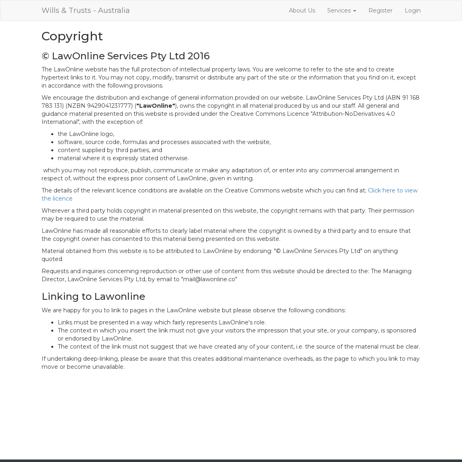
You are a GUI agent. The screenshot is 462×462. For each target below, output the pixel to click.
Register (380, 10)
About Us (302, 10)
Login (413, 10)
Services (341, 10)
